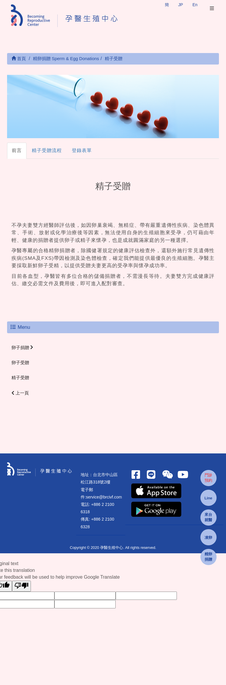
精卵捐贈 (208, 557)
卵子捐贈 (22, 347)
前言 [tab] (17, 150)
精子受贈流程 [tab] (47, 150)
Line (208, 498)
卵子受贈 (20, 362)
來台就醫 (208, 517)
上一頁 (20, 392)
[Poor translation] (21, 586)
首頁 (18, 58)
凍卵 (208, 537)
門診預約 (208, 478)
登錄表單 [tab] (82, 150)
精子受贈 (20, 377)
